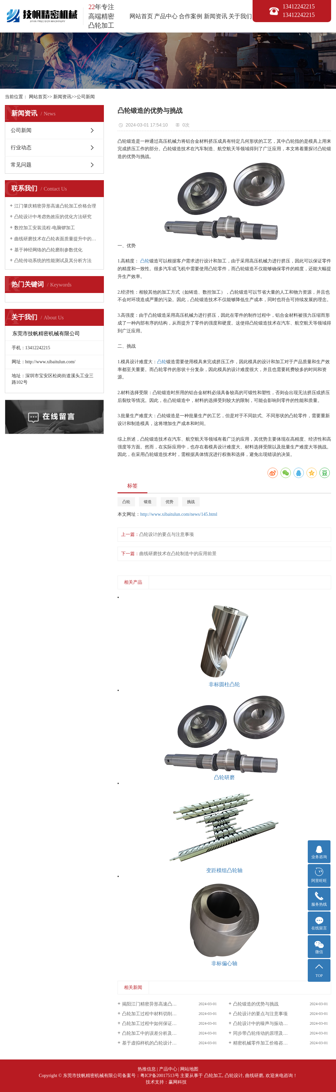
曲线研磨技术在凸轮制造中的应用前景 (178, 553)
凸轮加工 (213, 1075)
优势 (169, 501)
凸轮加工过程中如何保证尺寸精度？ (158, 1023)
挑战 (191, 501)
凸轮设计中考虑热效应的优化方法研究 (53, 216)
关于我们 (240, 16)
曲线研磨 (254, 1075)
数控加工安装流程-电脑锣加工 (44, 227)
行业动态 (21, 147)
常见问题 (21, 164)
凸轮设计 (234, 1075)
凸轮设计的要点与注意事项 (166, 534)
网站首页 (141, 16)
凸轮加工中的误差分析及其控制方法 (158, 1033)
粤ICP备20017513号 (159, 1075)
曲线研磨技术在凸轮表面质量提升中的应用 (56, 238)
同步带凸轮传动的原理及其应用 (265, 1033)
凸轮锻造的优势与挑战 (256, 1004)
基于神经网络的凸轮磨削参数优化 (48, 249)
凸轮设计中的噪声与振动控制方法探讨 (271, 1023)
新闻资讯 (215, 16)
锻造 (148, 501)
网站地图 (189, 1069)
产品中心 (166, 16)
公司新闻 (86, 96)
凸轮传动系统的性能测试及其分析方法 (53, 260)
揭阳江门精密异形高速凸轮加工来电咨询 (163, 1004)
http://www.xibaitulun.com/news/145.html (178, 514)
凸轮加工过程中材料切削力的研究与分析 (163, 1013)
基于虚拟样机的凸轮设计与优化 (154, 1043)
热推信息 (147, 1069)
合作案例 (190, 16)
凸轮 (144, 261)
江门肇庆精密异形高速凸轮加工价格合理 (55, 206)
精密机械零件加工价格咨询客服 (265, 1043)
